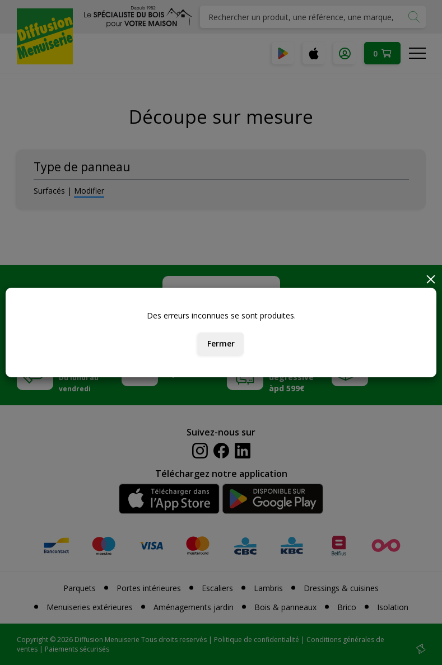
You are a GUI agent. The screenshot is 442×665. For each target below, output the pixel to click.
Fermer (221, 343)
